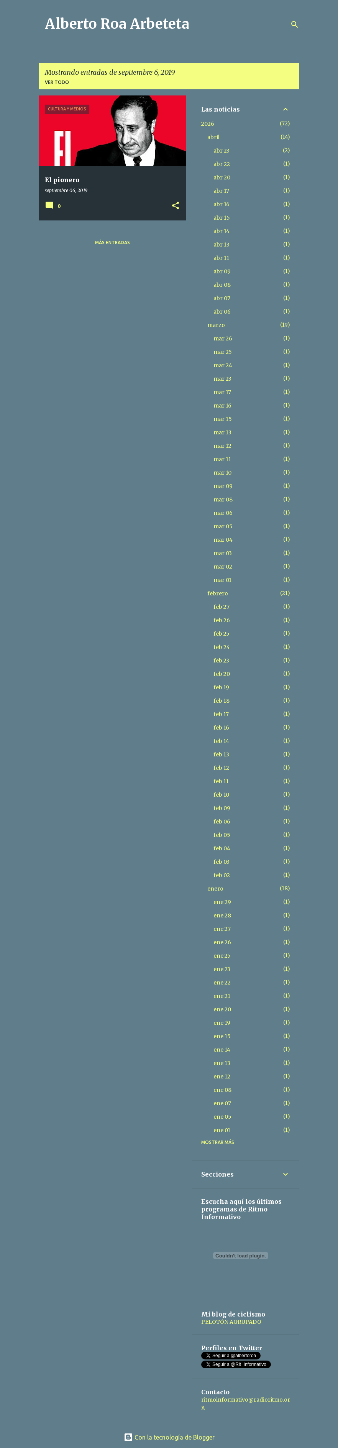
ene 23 (221, 969)
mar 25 (222, 351)
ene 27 (222, 928)
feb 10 (221, 794)
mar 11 (222, 459)
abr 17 (221, 190)
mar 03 (222, 553)
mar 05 (223, 526)
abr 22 (221, 164)
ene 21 (221, 996)
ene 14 (221, 1049)
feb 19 (221, 687)
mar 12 (222, 445)
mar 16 (222, 405)
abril (213, 137)
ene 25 (222, 955)
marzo (216, 325)
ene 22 (222, 982)
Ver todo (57, 82)
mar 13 (222, 432)
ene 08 (222, 1089)
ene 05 (222, 1116)
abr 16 (221, 204)
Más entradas (112, 242)
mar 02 (222, 566)
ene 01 (221, 1130)
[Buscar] (294, 24)
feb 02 (221, 875)
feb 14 (221, 741)
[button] (175, 206)
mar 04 (223, 539)
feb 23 (221, 660)
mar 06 (223, 513)
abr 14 (221, 231)
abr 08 (222, 284)
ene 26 (222, 942)
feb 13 (221, 754)
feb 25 (221, 633)
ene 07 (222, 1103)
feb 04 (221, 848)
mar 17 (222, 392)
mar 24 (222, 365)
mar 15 (222, 419)
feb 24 (221, 647)
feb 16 (221, 727)
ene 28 (222, 915)
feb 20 (221, 674)
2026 (207, 123)
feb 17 (221, 714)
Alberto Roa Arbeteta (117, 24)
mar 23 (222, 378)
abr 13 (221, 244)
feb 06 (221, 821)
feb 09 (221, 808)
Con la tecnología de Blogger (169, 1437)
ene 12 (221, 1076)
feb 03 (221, 861)
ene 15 (222, 1036)
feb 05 (221, 835)
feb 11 (221, 781)
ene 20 (222, 1009)
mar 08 (223, 499)
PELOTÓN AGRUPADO (231, 1321)
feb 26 (221, 620)
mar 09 (223, 486)
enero (215, 888)
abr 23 (221, 150)
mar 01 (222, 580)
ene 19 (221, 1022)
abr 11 (221, 258)
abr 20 (221, 177)
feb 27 (221, 606)
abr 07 (221, 298)
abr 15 (221, 217)
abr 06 (222, 311)
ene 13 (221, 1063)
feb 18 (221, 700)
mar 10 (222, 472)
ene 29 (222, 902)
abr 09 (222, 271)
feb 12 (221, 767)
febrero (217, 593)
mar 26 (222, 338)
